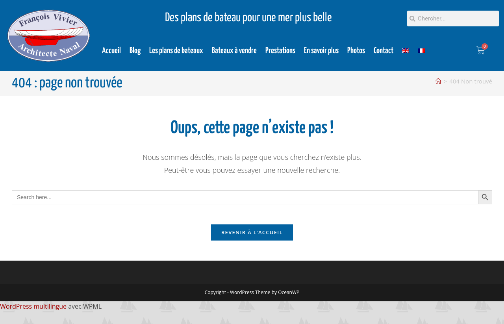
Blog (135, 51)
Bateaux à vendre (234, 51)
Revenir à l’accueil (252, 236)
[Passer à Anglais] (405, 50)
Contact (383, 51)
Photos (356, 51)
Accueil (111, 51)
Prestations (280, 51)
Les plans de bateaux (176, 51)
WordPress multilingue (33, 310)
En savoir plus (321, 51)
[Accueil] (438, 81)
